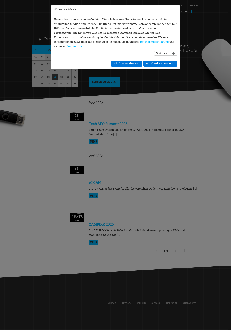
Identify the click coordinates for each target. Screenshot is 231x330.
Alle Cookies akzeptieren (160, 63)
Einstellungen (162, 53)
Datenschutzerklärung (154, 42)
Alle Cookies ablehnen (126, 63)
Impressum (74, 46)
